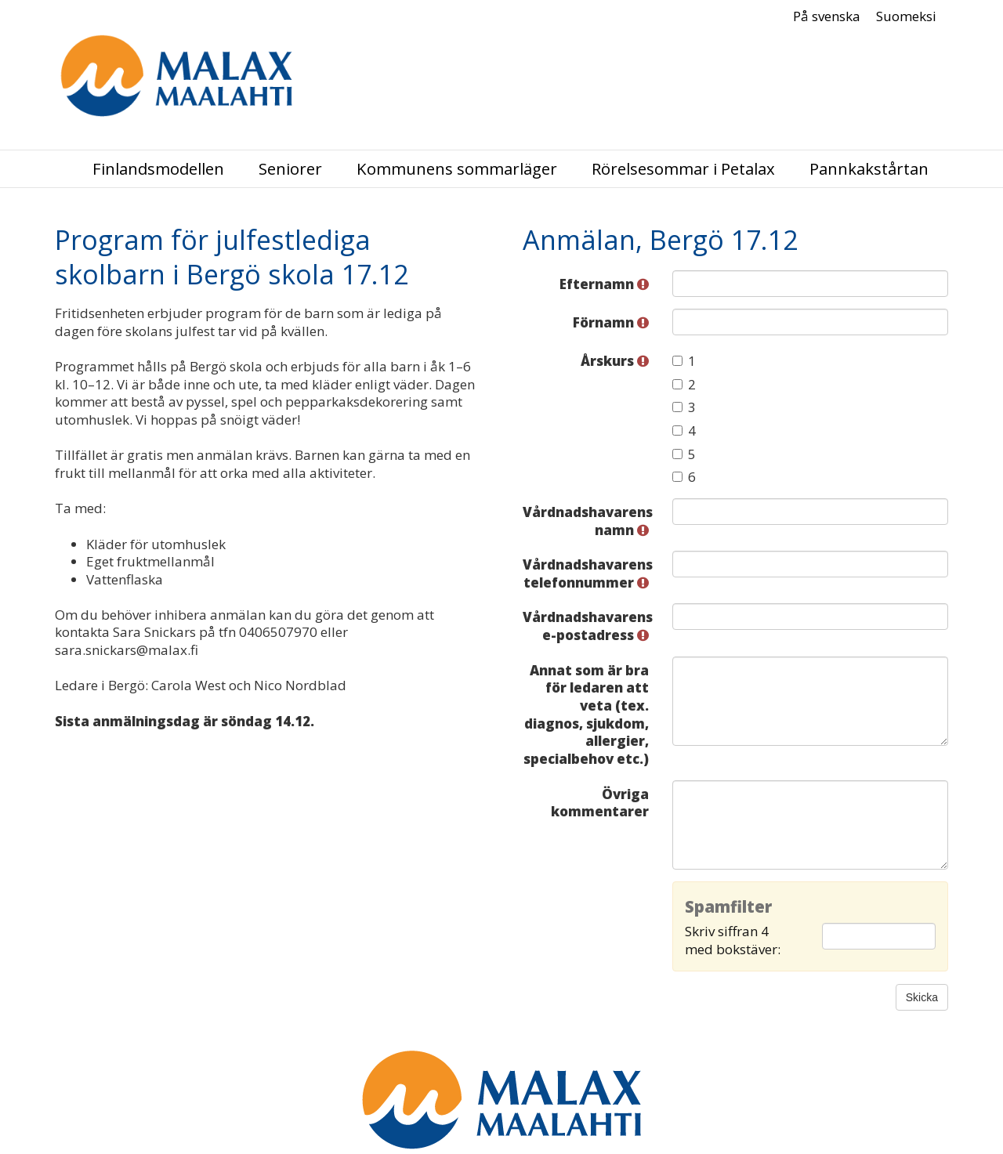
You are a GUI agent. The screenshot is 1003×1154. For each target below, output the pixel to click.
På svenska (826, 16)
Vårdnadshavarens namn (588, 521)
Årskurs (615, 361)
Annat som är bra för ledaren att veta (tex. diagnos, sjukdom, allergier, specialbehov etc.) (586, 714)
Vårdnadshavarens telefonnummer (588, 573)
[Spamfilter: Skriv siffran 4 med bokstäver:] (879, 936)
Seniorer (290, 169)
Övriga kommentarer (600, 803)
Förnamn (611, 322)
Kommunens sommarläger (457, 169)
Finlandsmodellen (158, 169)
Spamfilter (728, 907)
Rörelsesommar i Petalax (683, 169)
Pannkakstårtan (869, 169)
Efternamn (604, 284)
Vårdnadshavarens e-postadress (588, 626)
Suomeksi (906, 16)
